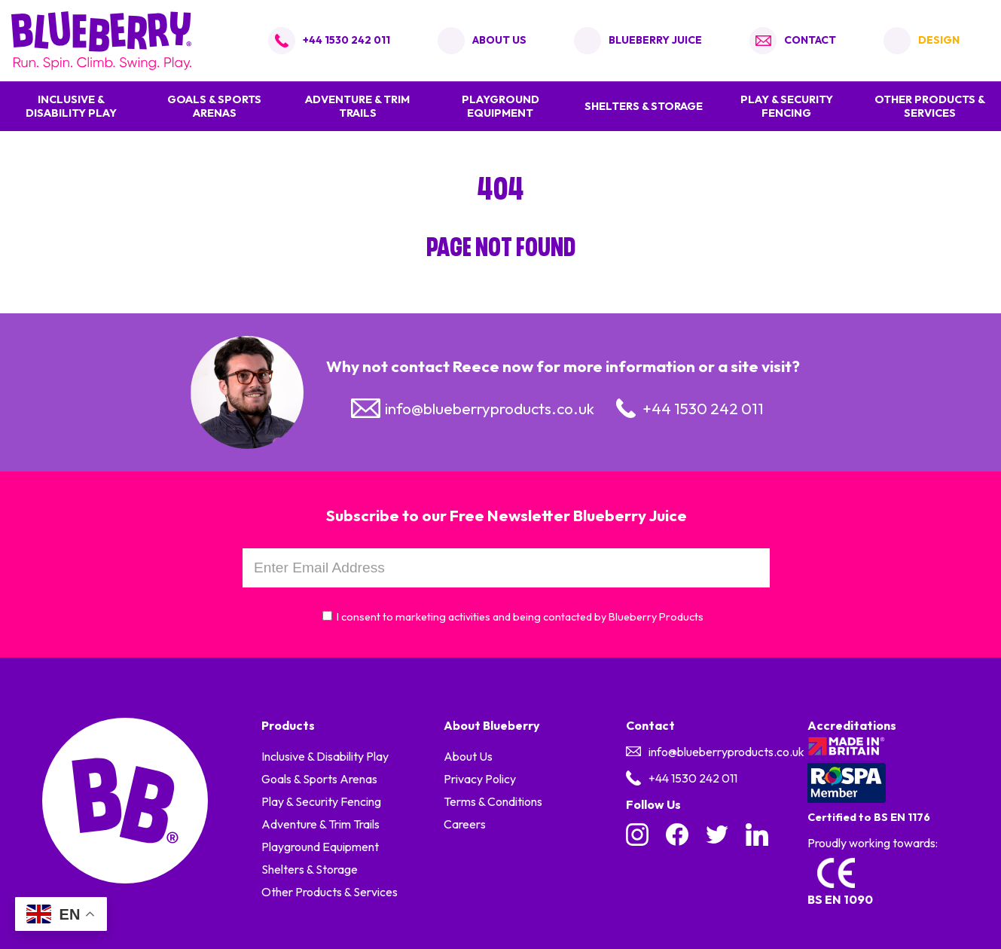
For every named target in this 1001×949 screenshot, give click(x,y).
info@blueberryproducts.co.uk (489, 408)
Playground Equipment (500, 106)
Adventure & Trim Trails (357, 106)
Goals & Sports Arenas (214, 106)
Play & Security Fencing (786, 106)
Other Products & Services (929, 106)
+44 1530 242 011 (346, 40)
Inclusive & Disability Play (71, 106)
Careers (465, 824)
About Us (468, 756)
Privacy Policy (480, 778)
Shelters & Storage (643, 106)
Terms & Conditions (493, 801)
